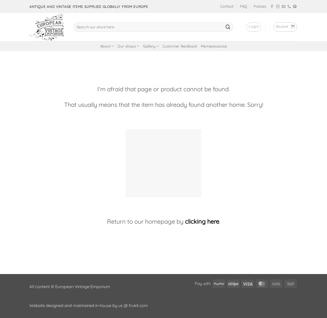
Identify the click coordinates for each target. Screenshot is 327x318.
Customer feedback (179, 46)
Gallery (151, 46)
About (107, 46)
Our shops (128, 46)
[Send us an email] (283, 7)
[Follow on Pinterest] (295, 7)
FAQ (243, 6)
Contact (226, 6)
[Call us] (289, 7)
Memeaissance (214, 46)
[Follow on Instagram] (278, 7)
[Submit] (228, 27)
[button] (253, 27)
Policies (260, 6)
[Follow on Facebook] (272, 7)
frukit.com (138, 305)
